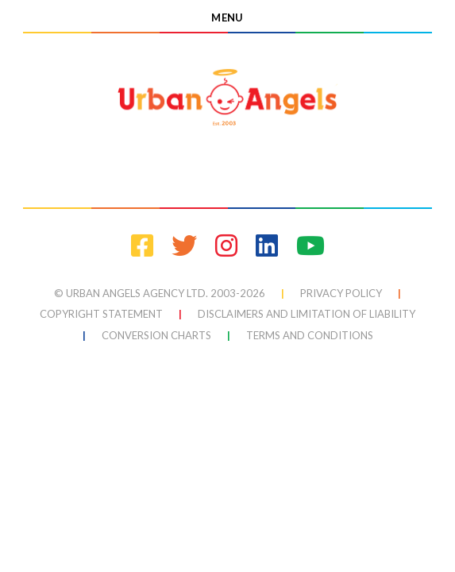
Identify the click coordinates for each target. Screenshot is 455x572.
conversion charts (156, 335)
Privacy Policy (341, 293)
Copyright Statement (101, 313)
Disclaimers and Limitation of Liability (306, 313)
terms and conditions (309, 335)
